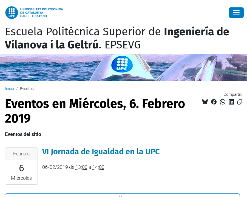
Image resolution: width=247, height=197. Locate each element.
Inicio (9, 88)
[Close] (236, 12)
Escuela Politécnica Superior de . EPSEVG (117, 38)
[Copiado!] (239, 102)
